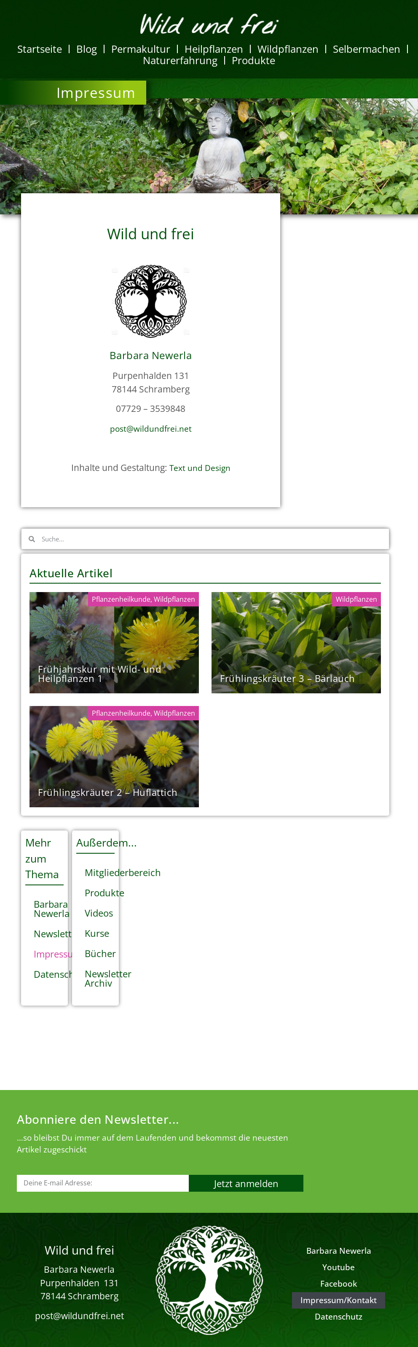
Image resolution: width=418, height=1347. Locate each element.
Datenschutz (49, 974)
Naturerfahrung (180, 60)
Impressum (49, 953)
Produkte (253, 60)
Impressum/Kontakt (338, 1300)
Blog (86, 48)
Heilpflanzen (214, 48)
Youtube (338, 1267)
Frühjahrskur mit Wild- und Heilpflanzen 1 (99, 673)
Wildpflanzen (288, 48)
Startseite (39, 48)
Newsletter (49, 933)
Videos (99, 912)
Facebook (338, 1283)
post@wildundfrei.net (151, 428)
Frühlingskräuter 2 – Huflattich (108, 792)
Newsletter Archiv (100, 978)
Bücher (100, 953)
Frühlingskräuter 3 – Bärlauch (287, 678)
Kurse (97, 933)
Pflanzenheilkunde (121, 599)
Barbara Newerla (49, 909)
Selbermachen (366, 48)
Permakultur (140, 48)
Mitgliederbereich (100, 872)
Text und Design (199, 468)
